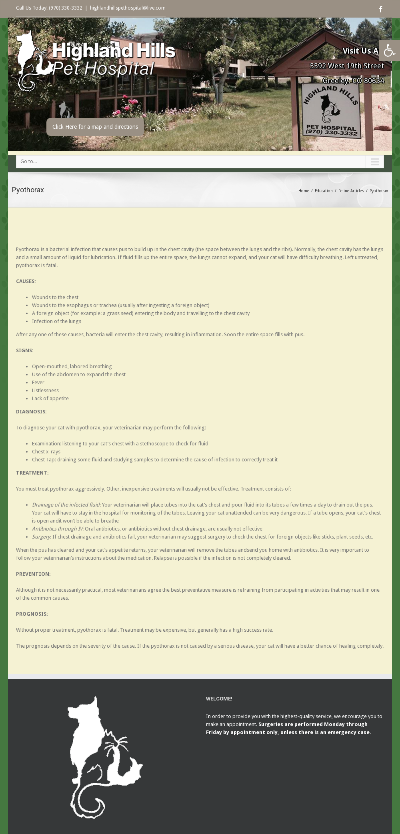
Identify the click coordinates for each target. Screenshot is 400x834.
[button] (389, 50)
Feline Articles (351, 191)
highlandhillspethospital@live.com (128, 8)
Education (324, 191)
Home (303, 191)
